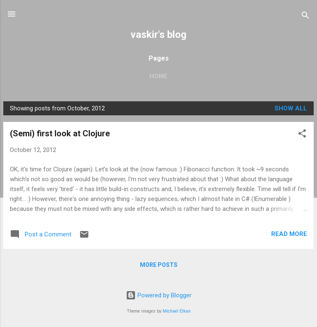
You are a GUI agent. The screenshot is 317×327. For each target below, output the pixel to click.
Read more (289, 234)
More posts (158, 265)
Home (158, 76)
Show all (290, 108)
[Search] (305, 16)
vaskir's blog (158, 34)
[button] (302, 134)
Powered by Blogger (159, 295)
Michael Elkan (177, 311)
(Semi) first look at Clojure (60, 133)
